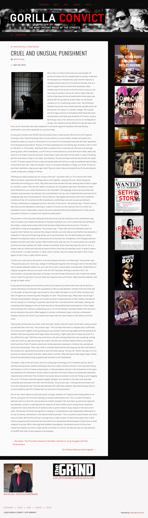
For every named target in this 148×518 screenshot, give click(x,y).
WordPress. (140, 513)
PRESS (48, 507)
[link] (96, 4)
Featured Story (21, 35)
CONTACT (39, 507)
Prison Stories (33, 47)
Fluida (131, 513)
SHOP (29, 507)
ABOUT (20, 507)
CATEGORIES (9, 507)
